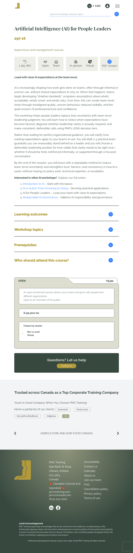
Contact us (66, 366)
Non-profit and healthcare (27, 416)
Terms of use (92, 498)
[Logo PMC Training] (17, 6)
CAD (97, 5)
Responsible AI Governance (40, 197)
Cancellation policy (96, 489)
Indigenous (51, 416)
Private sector (82, 410)
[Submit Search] (116, 14)
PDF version (109, 63)
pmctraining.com (59, 491)
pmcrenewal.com (60, 495)
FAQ (86, 484)
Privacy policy (92, 493)
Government (63, 410)
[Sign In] (107, 6)
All (66, 416)
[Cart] (89, 6)
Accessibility (92, 461)
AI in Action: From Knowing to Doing (45, 188)
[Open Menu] (116, 6)
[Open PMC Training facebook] (58, 508)
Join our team (92, 480)
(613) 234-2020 (58, 499)
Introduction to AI (33, 183)
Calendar (89, 470)
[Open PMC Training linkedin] (51, 508)
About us (89, 475)
